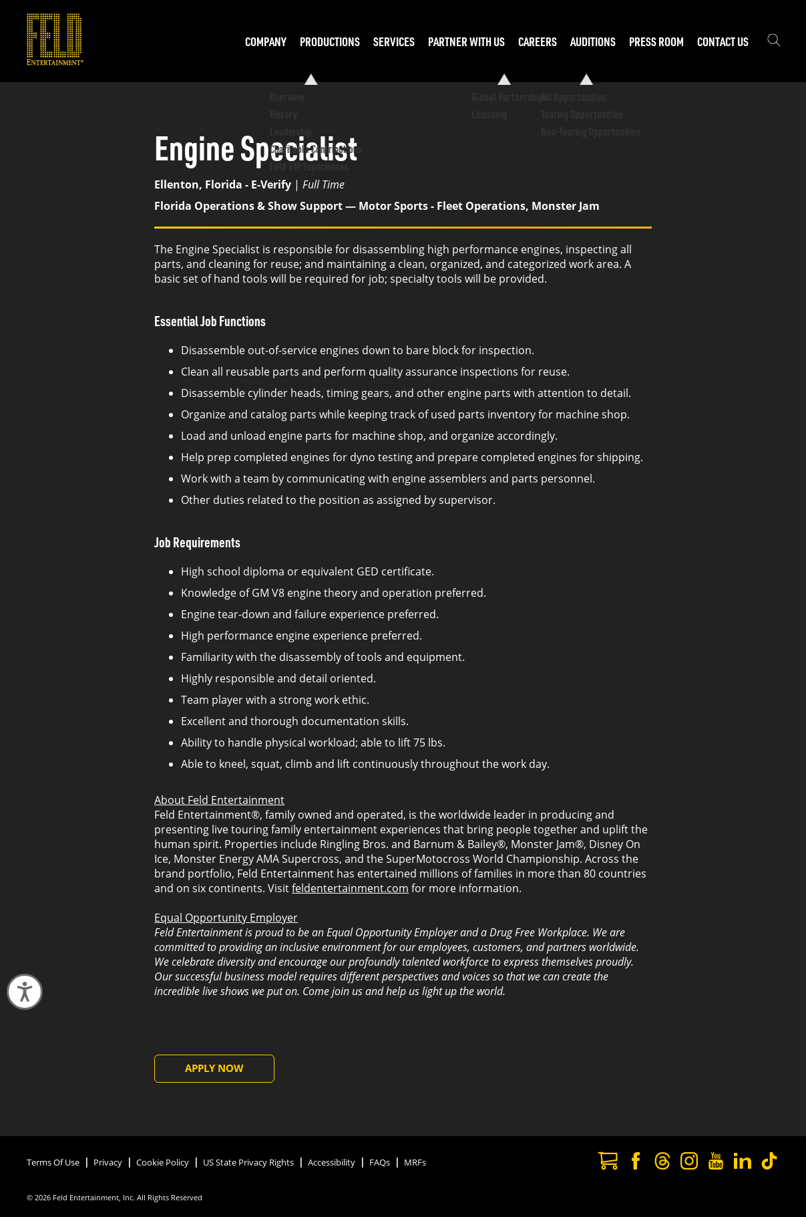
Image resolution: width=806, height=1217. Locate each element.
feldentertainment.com (350, 888)
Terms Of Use (53, 1162)
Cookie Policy (162, 1162)
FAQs (379, 1162)
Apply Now (214, 1068)
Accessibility (331, 1162)
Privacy (107, 1162)
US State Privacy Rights (248, 1162)
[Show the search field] (774, 41)
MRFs (415, 1162)
